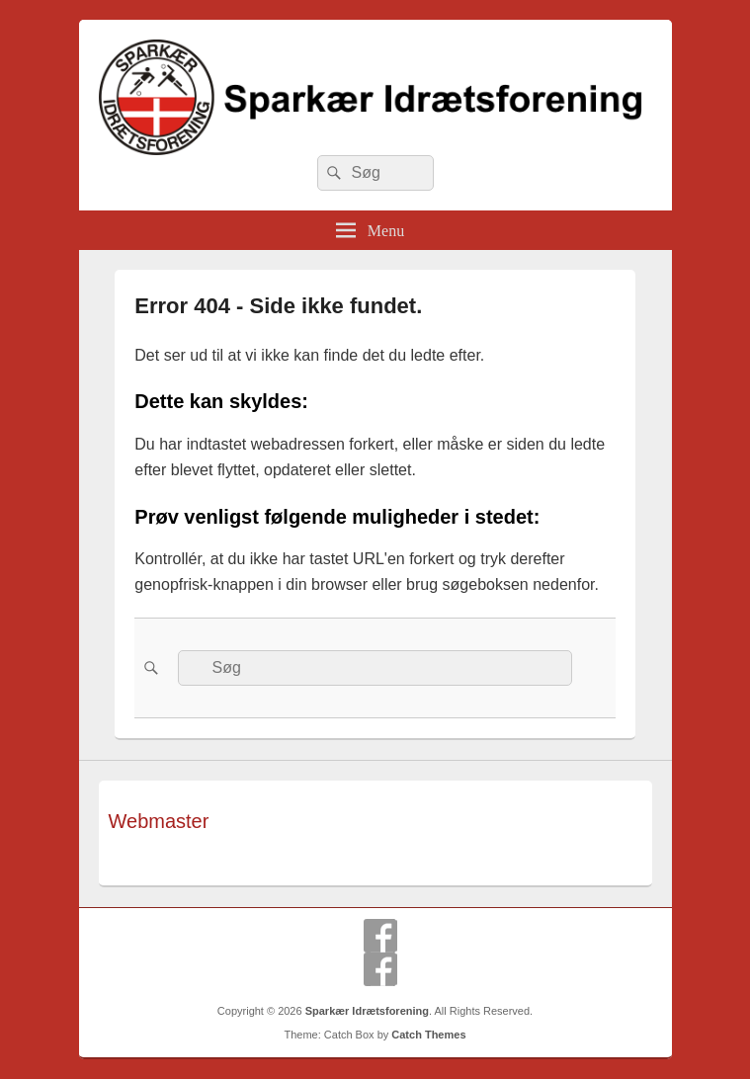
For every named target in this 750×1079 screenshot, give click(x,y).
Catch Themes (428, 1034)
